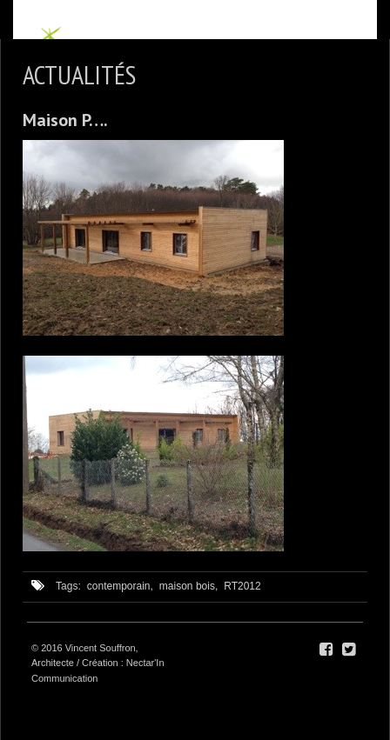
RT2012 (242, 586)
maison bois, (188, 586)
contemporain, (120, 586)
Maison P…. (65, 120)
